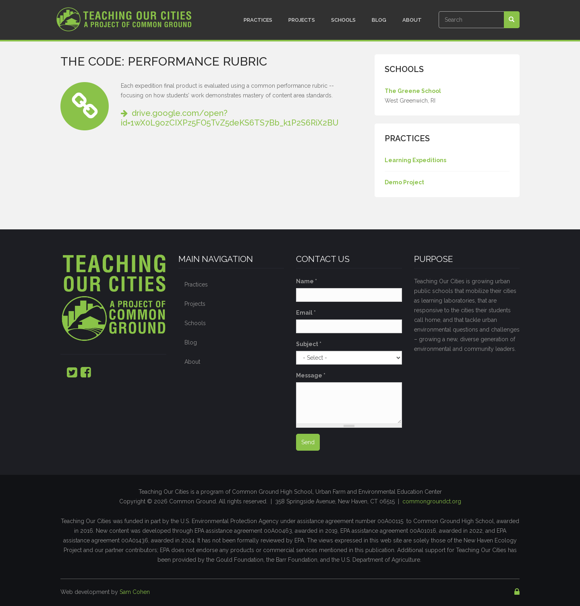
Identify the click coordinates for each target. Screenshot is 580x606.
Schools (343, 20)
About (412, 20)
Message (310, 375)
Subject (308, 344)
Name (306, 281)
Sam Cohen (135, 592)
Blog (379, 20)
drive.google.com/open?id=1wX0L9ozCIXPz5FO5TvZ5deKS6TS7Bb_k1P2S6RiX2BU (230, 118)
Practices (258, 20)
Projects (301, 20)
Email (306, 312)
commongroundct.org (431, 501)
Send (308, 442)
